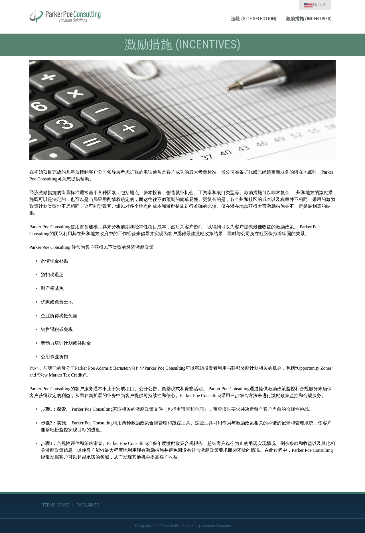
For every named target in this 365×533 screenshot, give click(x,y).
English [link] (315, 5)
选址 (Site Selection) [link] (253, 18)
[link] (65, 16)
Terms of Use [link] (56, 505)
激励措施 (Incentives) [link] (309, 18)
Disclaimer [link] (88, 505)
